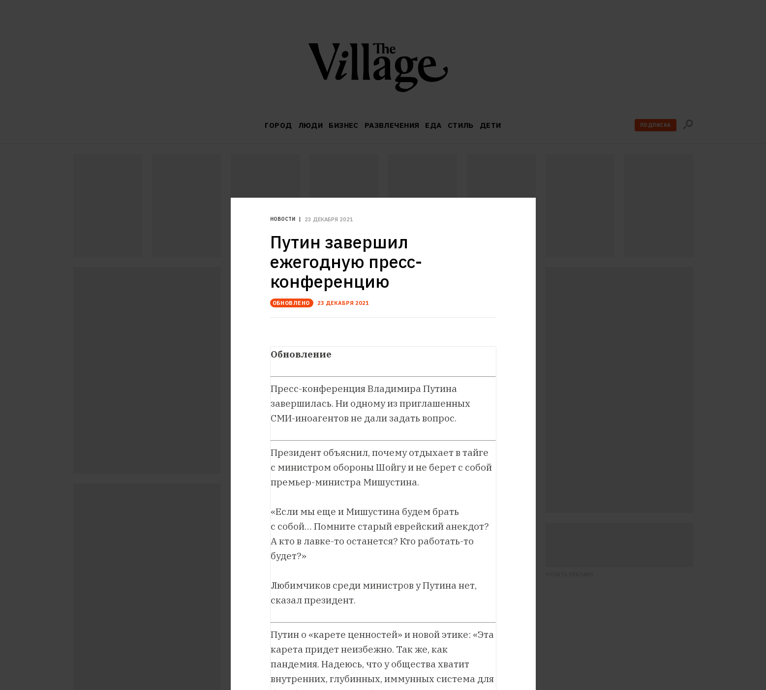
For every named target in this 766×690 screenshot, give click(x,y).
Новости (282, 219)
